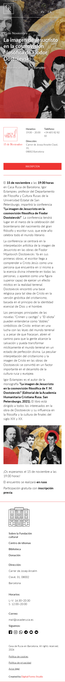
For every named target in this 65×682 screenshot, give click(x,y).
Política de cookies (18, 656)
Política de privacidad (20, 662)
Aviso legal (14, 668)
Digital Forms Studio (32, 676)
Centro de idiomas (20, 543)
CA (50, 12)
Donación (14, 555)
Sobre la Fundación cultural (20, 535)
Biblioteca (15, 549)
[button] (58, 11)
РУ (42, 12)
